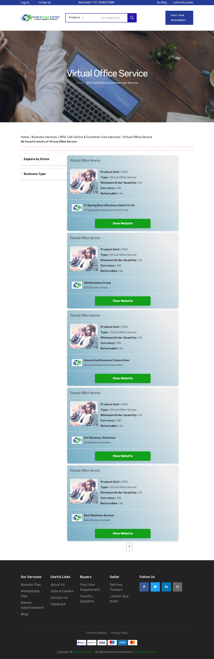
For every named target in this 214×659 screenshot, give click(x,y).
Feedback (58, 604)
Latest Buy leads (183, 2)
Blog (24, 614)
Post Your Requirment (178, 17)
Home (25, 137)
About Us (57, 585)
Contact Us (59, 598)
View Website (123, 223)
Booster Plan (31, 585)
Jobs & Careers (62, 591)
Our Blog (162, 2)
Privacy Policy (119, 633)
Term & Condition (96, 633)
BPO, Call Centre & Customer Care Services (90, 137)
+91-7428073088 (103, 2)
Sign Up (45, 2)
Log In (25, 2)
